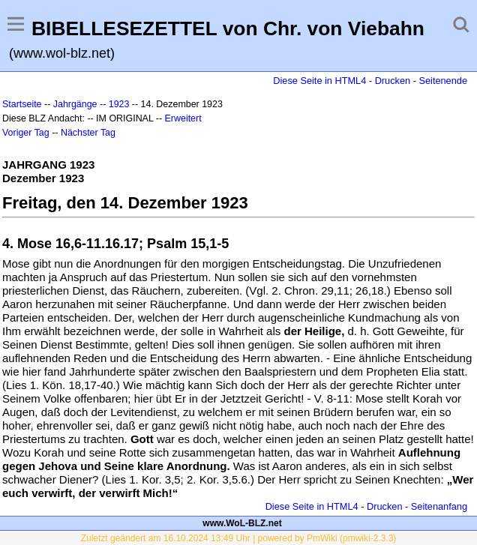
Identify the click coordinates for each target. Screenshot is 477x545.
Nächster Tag (88, 132)
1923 (119, 104)
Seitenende (442, 80)
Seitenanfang (439, 506)
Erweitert (183, 118)
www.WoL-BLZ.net (241, 523)
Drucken (392, 80)
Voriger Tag (26, 132)
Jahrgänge (75, 104)
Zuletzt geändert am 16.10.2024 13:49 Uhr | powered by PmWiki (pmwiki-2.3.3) (239, 538)
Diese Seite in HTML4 (319, 80)
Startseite (22, 104)
